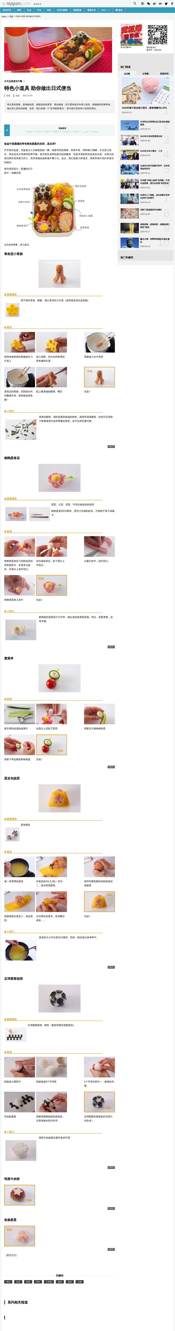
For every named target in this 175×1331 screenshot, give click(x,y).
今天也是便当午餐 (15, 81)
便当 (8, 1282)
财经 (19, 10)
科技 (49, 10)
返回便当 (111, 446)
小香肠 (49, 1282)
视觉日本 (91, 10)
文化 (39, 10)
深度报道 (77, 10)
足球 (18, 1282)
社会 (29, 10)
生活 (17, 95)
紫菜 (60, 1282)
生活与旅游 (62, 10)
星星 (70, 1282)
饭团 (28, 1282)
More (105, 10)
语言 (120, 10)
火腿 (80, 1282)
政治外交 (7, 10)
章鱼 (38, 1282)
